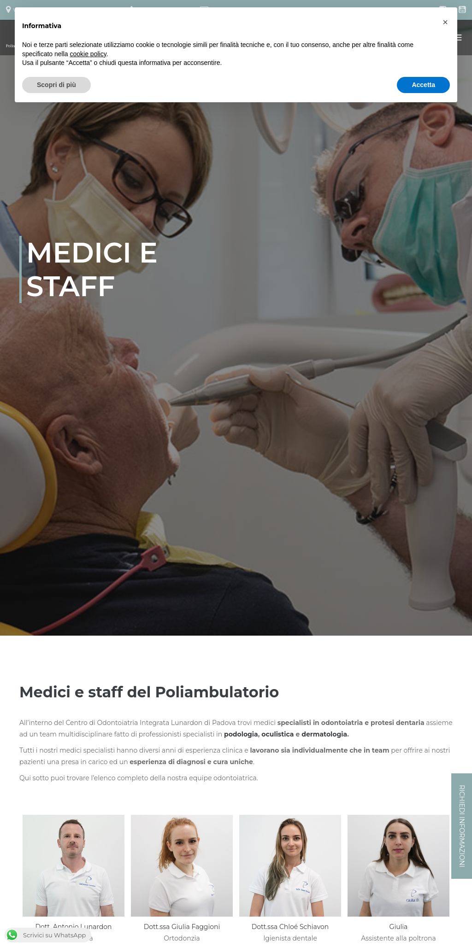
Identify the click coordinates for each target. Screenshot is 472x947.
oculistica (277, 734)
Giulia (398, 927)
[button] (445, 22)
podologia (241, 734)
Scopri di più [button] (56, 84)
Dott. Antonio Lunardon (73, 927)
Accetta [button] (423, 84)
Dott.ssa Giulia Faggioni (182, 927)
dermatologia (324, 734)
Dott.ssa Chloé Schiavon (290, 927)
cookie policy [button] (88, 54)
